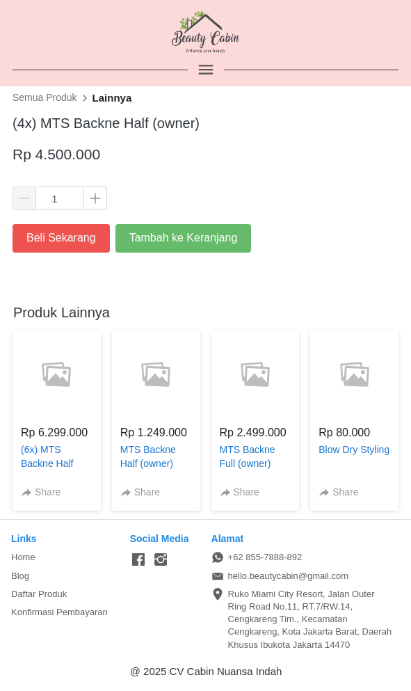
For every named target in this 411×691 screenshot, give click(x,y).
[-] (138, 560)
